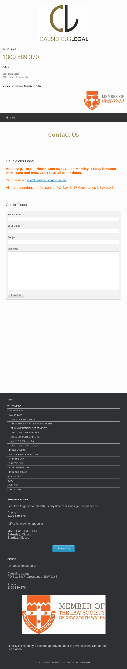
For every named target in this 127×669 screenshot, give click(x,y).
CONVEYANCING (17, 450)
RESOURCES (14, 476)
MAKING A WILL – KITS (22, 441)
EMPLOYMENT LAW (19, 467)
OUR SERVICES (15, 410)
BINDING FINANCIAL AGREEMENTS (29, 428)
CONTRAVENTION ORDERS (25, 445)
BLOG (10, 481)
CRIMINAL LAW (16, 459)
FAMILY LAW (15, 415)
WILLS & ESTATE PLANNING (23, 454)
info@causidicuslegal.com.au (46, 180)
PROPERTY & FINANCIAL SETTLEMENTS (32, 423)
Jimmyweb (85, 662)
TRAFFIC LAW (16, 463)
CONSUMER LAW (18, 472)
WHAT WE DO (14, 406)
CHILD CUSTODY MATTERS (25, 432)
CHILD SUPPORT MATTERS (25, 437)
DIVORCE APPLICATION (23, 419)
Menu (10, 117)
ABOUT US (12, 485)
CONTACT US (14, 489)
